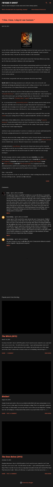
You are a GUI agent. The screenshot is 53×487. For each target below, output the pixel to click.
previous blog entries (22, 102)
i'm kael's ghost (10, 2)
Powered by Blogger (26, 482)
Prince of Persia (8, 163)
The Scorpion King (25, 163)
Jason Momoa (16, 146)
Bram (8, 193)
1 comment (10, 353)
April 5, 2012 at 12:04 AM (21, 217)
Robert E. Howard (46, 139)
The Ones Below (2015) (12, 456)
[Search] (46, 3)
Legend (26, 98)
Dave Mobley (10, 217)
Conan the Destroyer (7, 93)
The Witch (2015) (9, 336)
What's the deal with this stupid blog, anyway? (14, 9)
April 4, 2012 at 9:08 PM (17, 193)
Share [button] (47, 181)
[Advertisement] (26, 280)
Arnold (3, 115)
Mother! (5, 396)
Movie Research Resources (39, 9)
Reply (8, 213)
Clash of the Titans (35, 161)
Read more (48, 353)
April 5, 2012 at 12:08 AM (21, 239)
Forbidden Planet (19, 98)
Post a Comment (12, 413)
